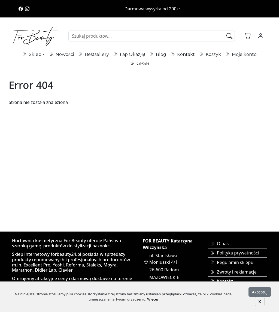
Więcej (152, 299)
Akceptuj (260, 292)
